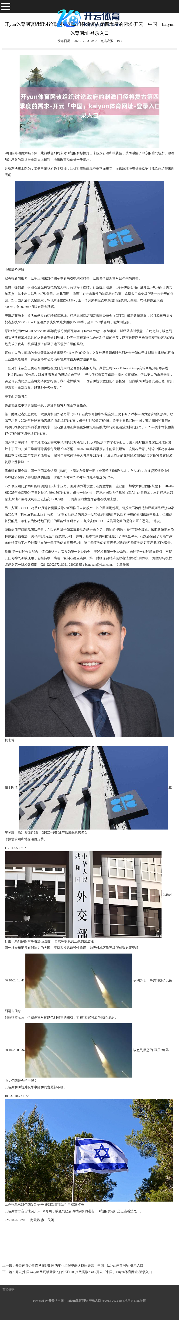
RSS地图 (125, 1300)
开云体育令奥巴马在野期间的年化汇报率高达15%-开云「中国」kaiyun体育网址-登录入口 (79, 1265)
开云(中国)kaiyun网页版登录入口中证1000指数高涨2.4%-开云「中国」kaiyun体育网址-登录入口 (83, 1272)
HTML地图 (138, 1300)
